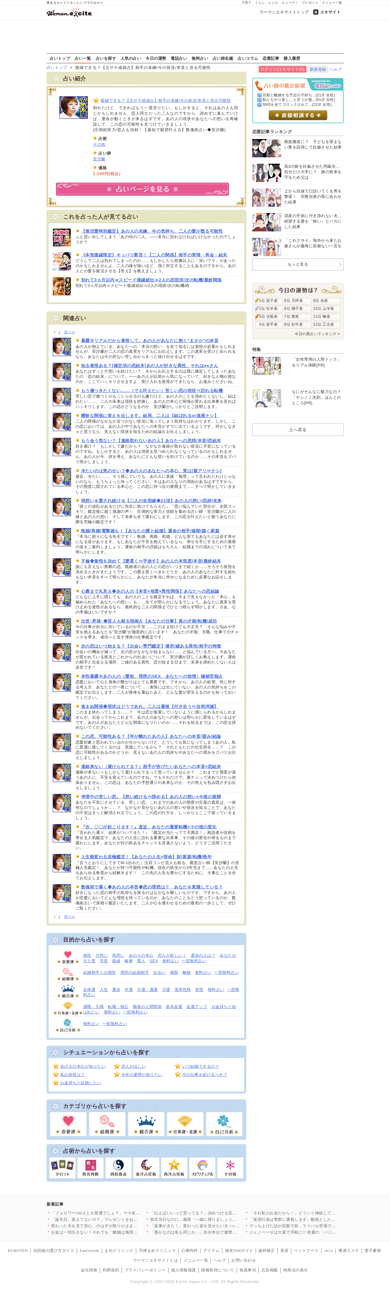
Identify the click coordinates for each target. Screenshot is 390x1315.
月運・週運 (147, 989)
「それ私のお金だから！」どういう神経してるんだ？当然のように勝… (315, 1213)
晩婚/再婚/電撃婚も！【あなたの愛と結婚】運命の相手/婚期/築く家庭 (150, 530)
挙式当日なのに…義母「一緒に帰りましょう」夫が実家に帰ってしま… (216, 1219)
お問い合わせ (243, 1260)
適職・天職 (93, 1006)
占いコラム (248, 58)
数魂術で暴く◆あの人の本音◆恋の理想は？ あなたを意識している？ (152, 886)
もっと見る (298, 264)
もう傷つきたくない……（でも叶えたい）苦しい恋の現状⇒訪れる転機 (152, 390)
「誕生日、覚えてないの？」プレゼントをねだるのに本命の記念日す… (117, 1219)
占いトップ (60, 58)
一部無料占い (194, 961)
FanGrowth (89, 1250)
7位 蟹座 (292, 316)
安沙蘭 (99, 159)
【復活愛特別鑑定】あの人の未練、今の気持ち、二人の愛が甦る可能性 (152, 231)
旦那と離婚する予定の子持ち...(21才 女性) (299, 95)
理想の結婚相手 (134, 972)
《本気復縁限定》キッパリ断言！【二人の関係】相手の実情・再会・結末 (154, 254)
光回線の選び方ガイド (53, 1250)
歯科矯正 (266, 1250)
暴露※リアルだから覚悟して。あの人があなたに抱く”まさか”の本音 (150, 340)
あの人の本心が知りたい (83, 1066)
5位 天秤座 (294, 300)
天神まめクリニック (157, 1250)
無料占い (200, 58)
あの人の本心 (141, 955)
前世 (199, 989)
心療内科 (189, 1250)
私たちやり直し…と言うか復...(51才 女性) (299, 100)
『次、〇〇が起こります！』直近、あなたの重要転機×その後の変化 (149, 826)
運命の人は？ (203, 955)
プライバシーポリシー (145, 1270)
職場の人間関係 (147, 1006)
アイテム (211, 1250)
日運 (166, 989)
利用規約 (111, 1270)
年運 (129, 989)
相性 (87, 955)
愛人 (141, 961)
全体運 (89, 989)
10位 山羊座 (324, 308)
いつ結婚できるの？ (200, 1066)
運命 (116, 989)
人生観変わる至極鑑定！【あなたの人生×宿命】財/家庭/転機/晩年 (146, 856)
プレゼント (310, 2)
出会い (159, 972)
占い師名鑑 (223, 58)
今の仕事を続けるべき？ (205, 1074)
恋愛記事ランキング (272, 131)
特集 (256, 349)
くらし (260, 2)
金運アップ (196, 1006)
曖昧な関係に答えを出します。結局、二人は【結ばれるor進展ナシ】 (150, 415)
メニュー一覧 (332, 2)
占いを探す (106, 58)
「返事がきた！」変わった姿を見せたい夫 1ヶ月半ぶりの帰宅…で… (213, 1226)
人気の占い (131, 58)
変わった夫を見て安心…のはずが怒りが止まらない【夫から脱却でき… (117, 1226)
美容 (284, 1250)
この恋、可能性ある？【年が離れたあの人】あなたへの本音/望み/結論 (151, 736)
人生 (104, 989)
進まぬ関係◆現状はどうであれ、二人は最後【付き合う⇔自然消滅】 (149, 706)
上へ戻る (298, 429)
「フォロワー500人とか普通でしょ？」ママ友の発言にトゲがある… (114, 1213)
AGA (328, 1250)
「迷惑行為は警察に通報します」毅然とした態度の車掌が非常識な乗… (315, 1219)
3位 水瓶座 (268, 316)
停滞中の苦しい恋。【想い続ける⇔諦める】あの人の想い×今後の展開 (151, 796)
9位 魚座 (321, 300)
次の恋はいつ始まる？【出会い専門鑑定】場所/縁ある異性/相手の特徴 (151, 646)
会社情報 (89, 1270)
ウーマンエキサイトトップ (284, 12)
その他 (99, 144)
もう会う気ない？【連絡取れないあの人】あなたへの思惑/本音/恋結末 (151, 440)
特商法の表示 (295, 1270)
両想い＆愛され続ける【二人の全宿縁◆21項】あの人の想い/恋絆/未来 (151, 500)
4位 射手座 (268, 324)
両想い (118, 955)
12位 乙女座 (324, 324)
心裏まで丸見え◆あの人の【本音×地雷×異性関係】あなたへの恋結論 (150, 591)
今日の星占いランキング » (317, 334)
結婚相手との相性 (99, 972)
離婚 (187, 972)
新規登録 (318, 69)
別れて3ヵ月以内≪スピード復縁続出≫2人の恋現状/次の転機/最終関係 (151, 279)
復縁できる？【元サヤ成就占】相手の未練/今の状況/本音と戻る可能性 (166, 100)
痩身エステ (349, 1250)
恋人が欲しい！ (172, 955)
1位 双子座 (268, 300)
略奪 (129, 961)
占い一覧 (83, 58)
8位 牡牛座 (294, 324)
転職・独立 (118, 1006)
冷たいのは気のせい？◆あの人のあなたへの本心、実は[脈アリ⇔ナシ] (151, 470)
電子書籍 (372, 1250)
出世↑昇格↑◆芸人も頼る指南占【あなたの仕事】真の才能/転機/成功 (149, 621)
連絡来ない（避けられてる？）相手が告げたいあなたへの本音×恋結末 (151, 766)
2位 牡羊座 (268, 308)
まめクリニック (119, 1250)
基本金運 (174, 1006)
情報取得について (217, 1270)
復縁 (116, 961)
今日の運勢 (156, 58)
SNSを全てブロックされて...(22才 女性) (297, 104)
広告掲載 (269, 1270)
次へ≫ (69, 332)
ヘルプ (336, 69)
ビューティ (290, 2)
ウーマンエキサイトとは (155, 1260)
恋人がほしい (133, 1066)
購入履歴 (292, 58)
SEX (154, 961)
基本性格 (183, 989)
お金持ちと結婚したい (80, 1083)
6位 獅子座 (294, 308)
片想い (102, 955)
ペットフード (306, 1250)
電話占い (179, 58)
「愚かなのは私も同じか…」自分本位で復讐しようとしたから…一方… (216, 1232)
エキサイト (330, 12)
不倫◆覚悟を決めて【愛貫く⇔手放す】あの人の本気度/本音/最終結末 (151, 561)
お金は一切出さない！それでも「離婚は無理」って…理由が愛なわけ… (117, 1232)
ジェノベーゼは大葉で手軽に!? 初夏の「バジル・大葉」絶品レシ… (311, 1232)
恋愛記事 (271, 58)
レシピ (273, 2)
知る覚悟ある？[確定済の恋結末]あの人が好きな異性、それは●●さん (149, 365)
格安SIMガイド (239, 1250)
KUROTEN (18, 1250)
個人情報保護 (183, 1270)
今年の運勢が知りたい (141, 1074)
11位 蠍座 (322, 316)
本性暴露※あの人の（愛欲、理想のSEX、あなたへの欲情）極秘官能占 (152, 676)
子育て (247, 2)
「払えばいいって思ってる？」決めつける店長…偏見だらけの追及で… (216, 1213)
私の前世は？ (72, 1074)
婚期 (174, 972)
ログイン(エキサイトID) (283, 69)
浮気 (104, 961)
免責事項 (247, 1270)
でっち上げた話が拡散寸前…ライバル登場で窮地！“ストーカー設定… (314, 1226)
